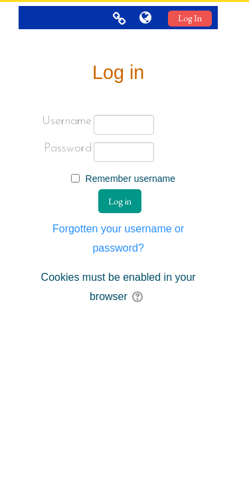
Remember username (130, 178)
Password (68, 148)
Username (67, 121)
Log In (190, 18)
